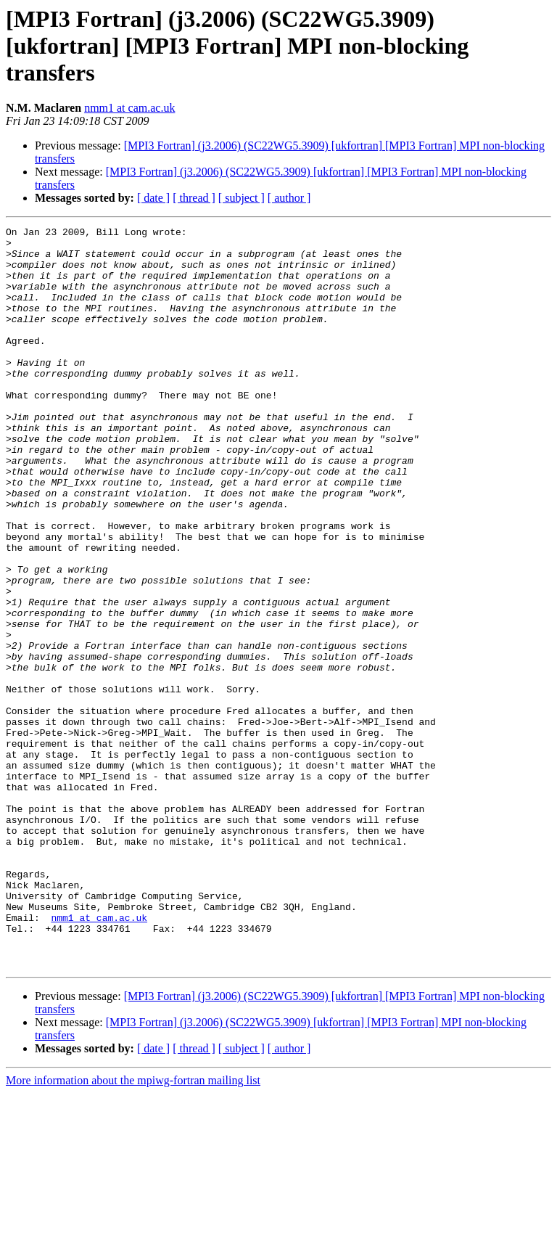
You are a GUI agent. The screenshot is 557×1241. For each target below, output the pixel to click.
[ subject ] (241, 198)
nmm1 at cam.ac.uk (129, 108)
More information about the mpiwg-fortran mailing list (133, 1228)
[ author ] (289, 198)
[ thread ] (194, 198)
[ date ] (153, 198)
